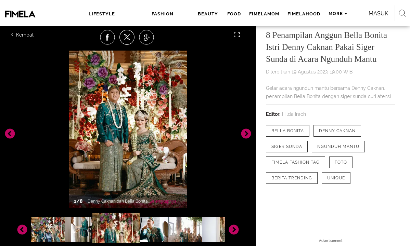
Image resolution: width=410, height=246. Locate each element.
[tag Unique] (336, 178)
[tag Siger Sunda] (286, 146)
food (184, 13)
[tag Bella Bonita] (287, 130)
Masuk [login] (362, 13)
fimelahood (254, 13)
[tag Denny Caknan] (337, 130)
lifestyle (97, 13)
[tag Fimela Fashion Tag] (295, 162)
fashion (130, 13)
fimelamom (214, 13)
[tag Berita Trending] (291, 178)
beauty (159, 13)
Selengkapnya (163, 201)
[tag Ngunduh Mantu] (338, 146)
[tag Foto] (341, 162)
